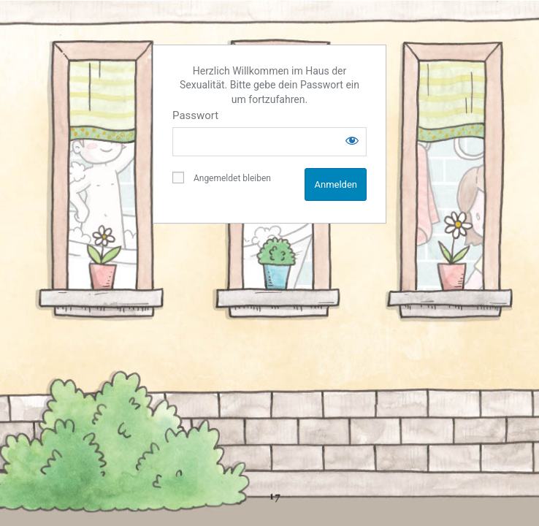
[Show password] (352, 140)
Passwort (195, 115)
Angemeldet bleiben (221, 177)
